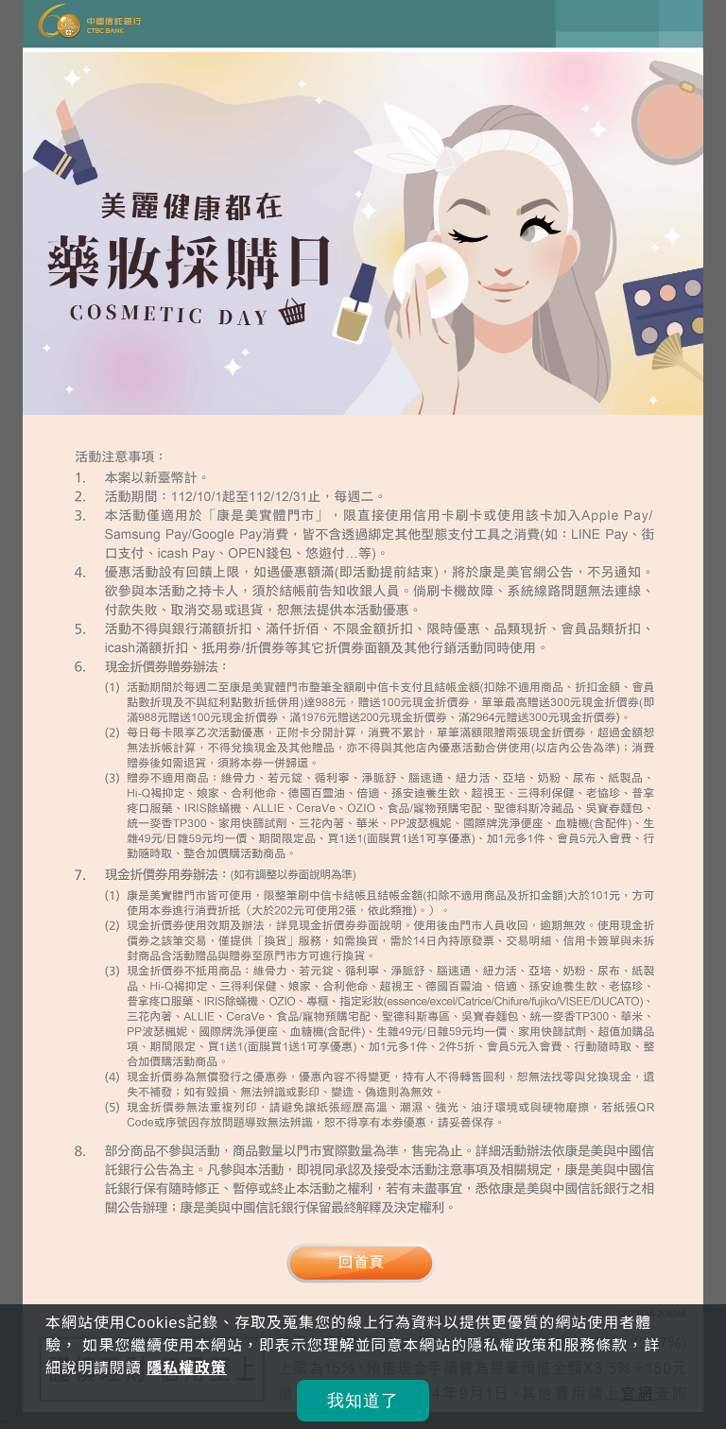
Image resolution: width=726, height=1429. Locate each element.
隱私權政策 (187, 1368)
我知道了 (363, 1400)
